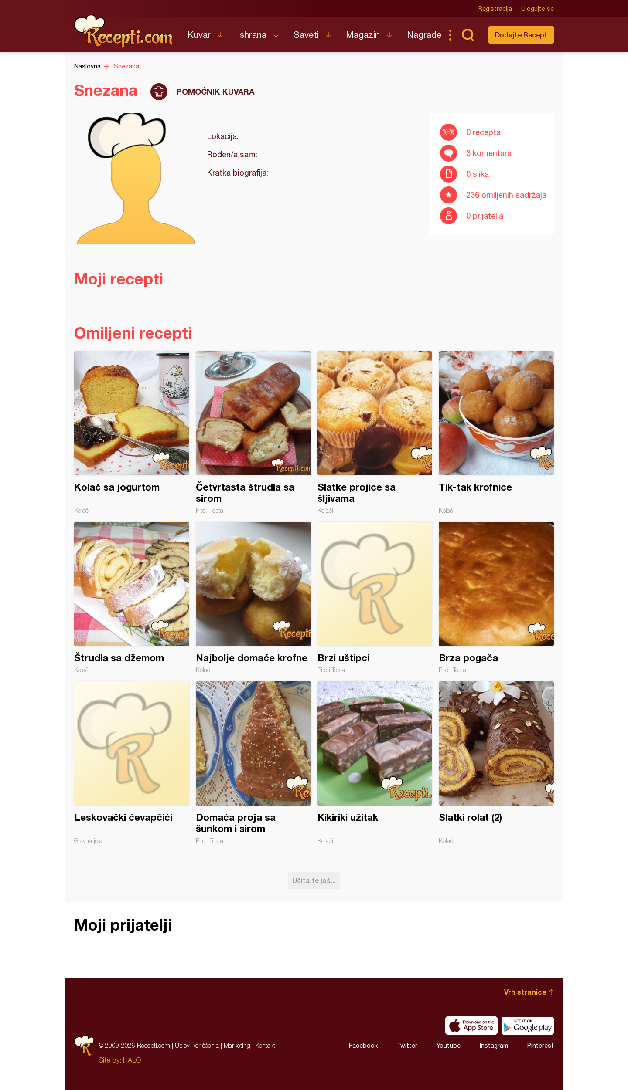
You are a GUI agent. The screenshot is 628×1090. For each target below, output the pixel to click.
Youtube (449, 1045)
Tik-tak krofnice (496, 432)
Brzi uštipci (375, 598)
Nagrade (424, 35)
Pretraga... (467, 35)
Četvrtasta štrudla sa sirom (253, 432)
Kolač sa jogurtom (131, 432)
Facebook (363, 1045)
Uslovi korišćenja (197, 1045)
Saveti (306, 35)
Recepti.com (124, 31)
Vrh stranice (525, 992)
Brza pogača (496, 598)
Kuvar (199, 35)
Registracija (495, 8)
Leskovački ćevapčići (131, 762)
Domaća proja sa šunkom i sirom (253, 762)
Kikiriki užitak (375, 762)
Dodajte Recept (521, 34)
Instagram (494, 1045)
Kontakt (265, 1045)
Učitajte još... (314, 880)
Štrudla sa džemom (131, 598)
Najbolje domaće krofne (253, 598)
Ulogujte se (537, 8)
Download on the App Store (471, 1025)
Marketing (237, 1045)
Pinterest (540, 1045)
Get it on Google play (528, 1025)
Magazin (363, 35)
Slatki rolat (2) (496, 762)
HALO (132, 1060)
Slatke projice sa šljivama (375, 432)
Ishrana (252, 35)
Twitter (407, 1045)
